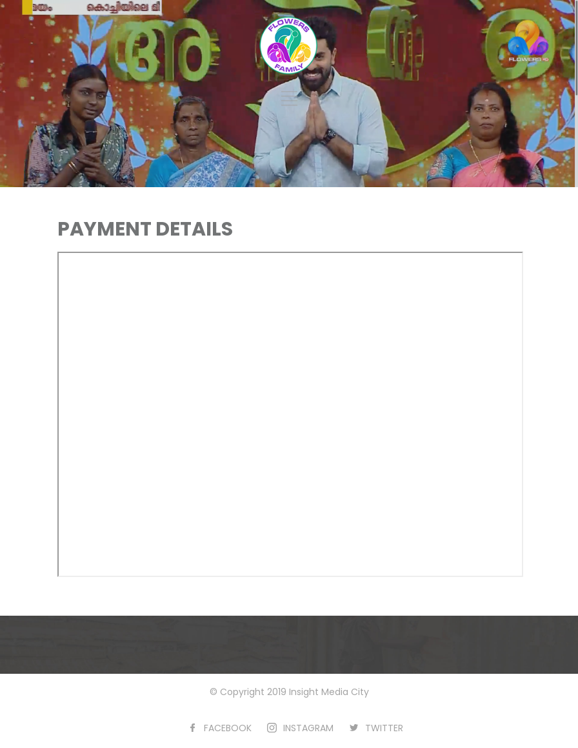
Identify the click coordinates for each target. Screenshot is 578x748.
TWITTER (384, 728)
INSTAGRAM (308, 728)
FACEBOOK (228, 728)
